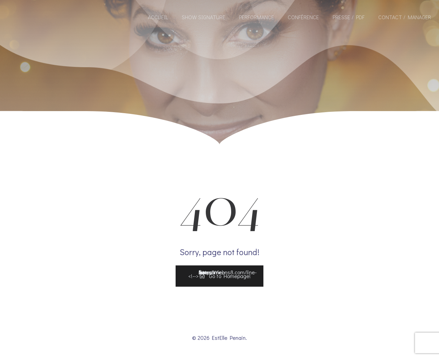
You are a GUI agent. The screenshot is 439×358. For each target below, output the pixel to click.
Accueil (158, 17)
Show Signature (203, 17)
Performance (256, 17)
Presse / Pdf (349, 17)
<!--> (222, 274)
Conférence (303, 17)
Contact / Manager (404, 17)
